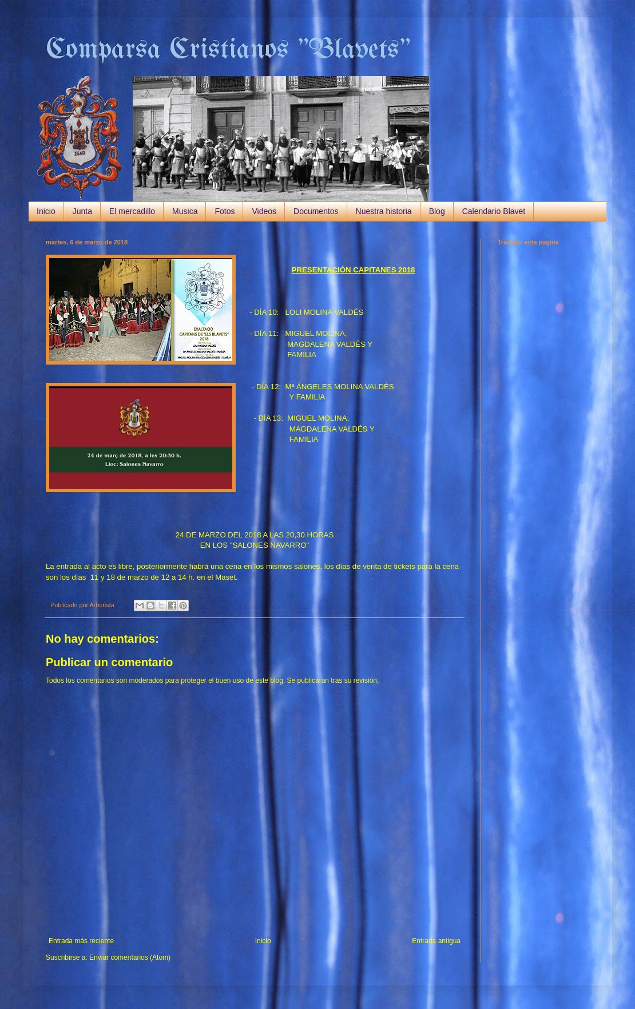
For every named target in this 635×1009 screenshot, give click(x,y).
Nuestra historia (384, 211)
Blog (437, 211)
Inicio (46, 211)
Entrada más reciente (81, 941)
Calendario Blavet (494, 211)
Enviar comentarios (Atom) (129, 957)
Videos (264, 211)
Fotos (225, 211)
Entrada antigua (436, 941)
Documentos (316, 211)
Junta (82, 211)
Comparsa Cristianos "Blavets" (228, 50)
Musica (184, 211)
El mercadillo (132, 211)
